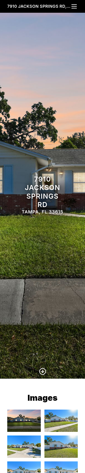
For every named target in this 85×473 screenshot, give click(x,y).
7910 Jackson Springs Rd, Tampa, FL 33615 (38, 6)
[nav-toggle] (74, 6)
